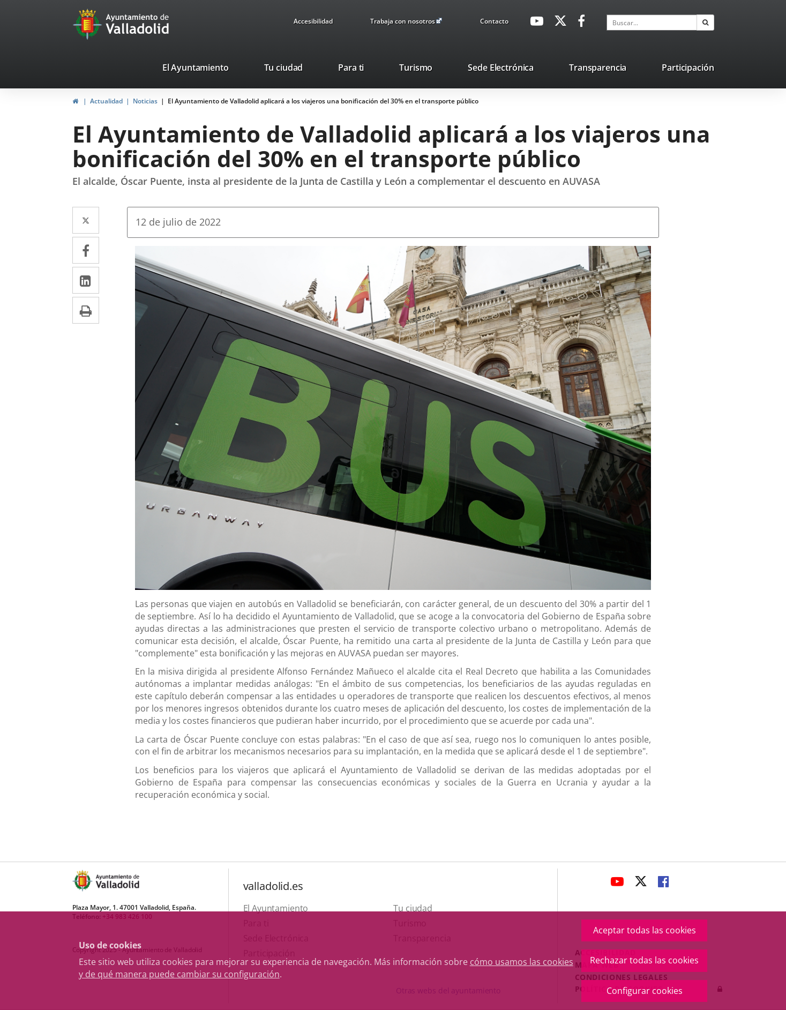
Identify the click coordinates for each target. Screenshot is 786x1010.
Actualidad (106, 101)
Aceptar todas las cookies (644, 930)
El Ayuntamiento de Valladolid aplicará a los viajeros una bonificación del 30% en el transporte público (323, 101)
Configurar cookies (645, 991)
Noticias (145, 101)
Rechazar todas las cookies (644, 960)
